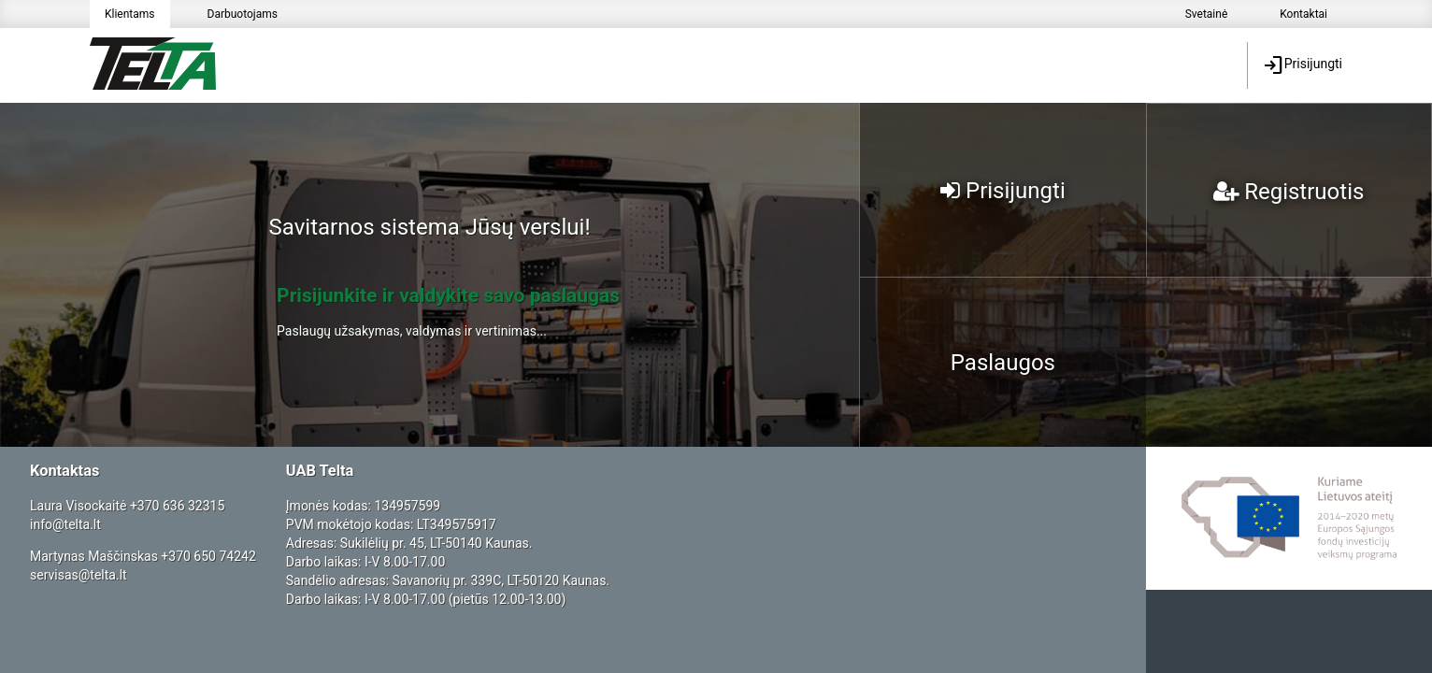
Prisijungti (1302, 65)
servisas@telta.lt (78, 574)
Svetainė (1206, 14)
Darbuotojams (243, 14)
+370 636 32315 (177, 505)
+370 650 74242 (208, 556)
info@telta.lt (65, 524)
